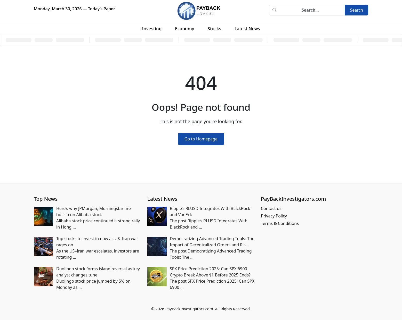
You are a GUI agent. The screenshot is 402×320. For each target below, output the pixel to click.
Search (356, 10)
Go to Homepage (201, 139)
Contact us (271, 208)
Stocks (214, 28)
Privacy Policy (274, 216)
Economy (184, 28)
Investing (152, 28)
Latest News (247, 28)
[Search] (312, 10)
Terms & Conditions (280, 223)
